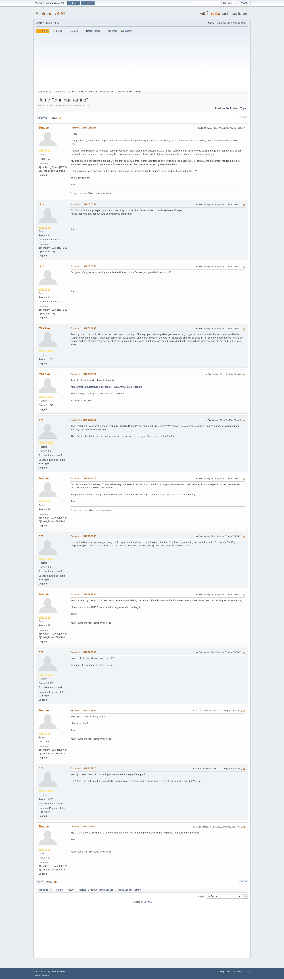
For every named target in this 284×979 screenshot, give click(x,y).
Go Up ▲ (247, 971)
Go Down (42, 118)
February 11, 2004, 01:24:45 (83, 328)
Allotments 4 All (50, 13)
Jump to (201, 896)
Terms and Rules (233, 971)
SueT (42, 204)
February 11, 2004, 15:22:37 (83, 536)
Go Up (40, 882)
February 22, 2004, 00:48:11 (83, 826)
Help (222, 971)
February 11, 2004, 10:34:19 (83, 420)
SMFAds (36, 975)
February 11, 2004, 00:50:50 (83, 204)
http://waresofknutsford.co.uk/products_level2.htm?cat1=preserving (107, 386)
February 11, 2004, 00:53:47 (83, 266)
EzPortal (148, 902)
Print (244, 118)
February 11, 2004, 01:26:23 (83, 374)
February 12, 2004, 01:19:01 (83, 710)
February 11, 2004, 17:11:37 (83, 594)
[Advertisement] (142, 60)
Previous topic (223, 108)
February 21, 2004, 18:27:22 (83, 768)
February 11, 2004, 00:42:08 (83, 128)
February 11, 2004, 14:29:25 (83, 478)
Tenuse (44, 127)
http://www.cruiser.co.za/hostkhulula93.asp (158, 210)
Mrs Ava (44, 328)
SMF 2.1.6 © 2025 (41, 971)
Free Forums (48, 975)
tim (41, 419)
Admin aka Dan (106, 91)
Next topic (240, 108)
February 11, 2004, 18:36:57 (83, 652)
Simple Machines (57, 971)
